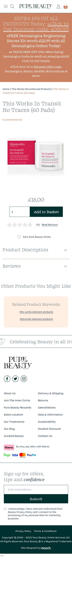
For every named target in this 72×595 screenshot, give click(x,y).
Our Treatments (14, 421)
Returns (43, 400)
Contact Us (45, 436)
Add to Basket (46, 211)
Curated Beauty (14, 436)
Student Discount (49, 429)
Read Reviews (50, 224)
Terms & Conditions (45, 531)
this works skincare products (36, 312)
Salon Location (13, 414)
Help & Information (50, 414)
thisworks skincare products (36, 319)
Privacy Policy (23, 531)
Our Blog (9, 429)
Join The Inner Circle (17, 400)
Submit (36, 498)
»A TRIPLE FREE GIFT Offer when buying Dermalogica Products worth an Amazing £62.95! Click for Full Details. (36, 56)
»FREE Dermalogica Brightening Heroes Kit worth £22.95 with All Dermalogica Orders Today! (36, 40)
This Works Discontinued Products (31, 89)
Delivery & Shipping (50, 393)
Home (6, 89)
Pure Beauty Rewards (17, 407)
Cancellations (47, 407)
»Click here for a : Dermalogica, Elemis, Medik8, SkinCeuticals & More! (36, 71)
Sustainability (47, 421)
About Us (10, 393)
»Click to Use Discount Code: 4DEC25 (36, 26)
